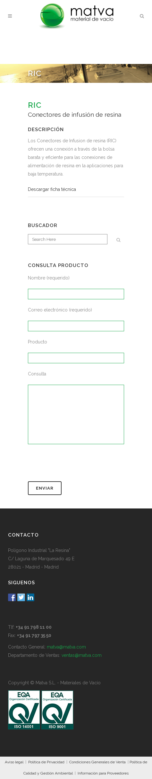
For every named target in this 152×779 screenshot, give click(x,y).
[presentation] (76, 465)
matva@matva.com (66, 646)
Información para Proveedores (103, 773)
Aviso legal (14, 762)
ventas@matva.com (82, 655)
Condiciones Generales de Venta (97, 762)
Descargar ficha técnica (52, 189)
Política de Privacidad (46, 762)
